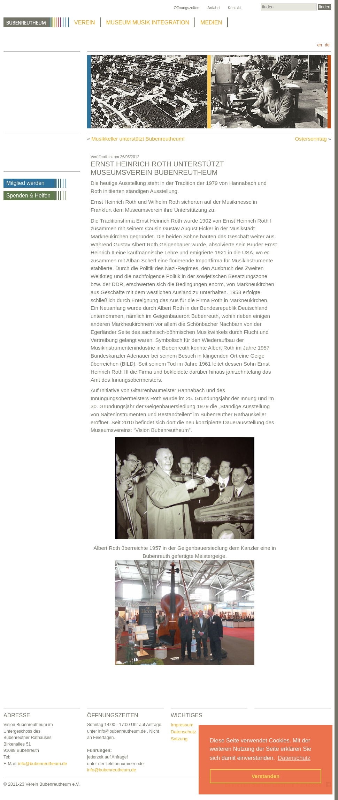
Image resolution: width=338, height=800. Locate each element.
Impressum (182, 724)
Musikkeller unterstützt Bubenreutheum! (138, 139)
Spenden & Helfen (28, 196)
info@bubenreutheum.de (42, 763)
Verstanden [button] (265, 776)
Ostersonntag (311, 139)
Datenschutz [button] (294, 758)
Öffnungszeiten (186, 8)
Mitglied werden (25, 183)
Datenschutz (183, 731)
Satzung (179, 738)
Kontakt (234, 8)
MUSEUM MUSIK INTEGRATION (148, 22)
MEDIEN (211, 22)
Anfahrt (213, 8)
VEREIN (84, 22)
